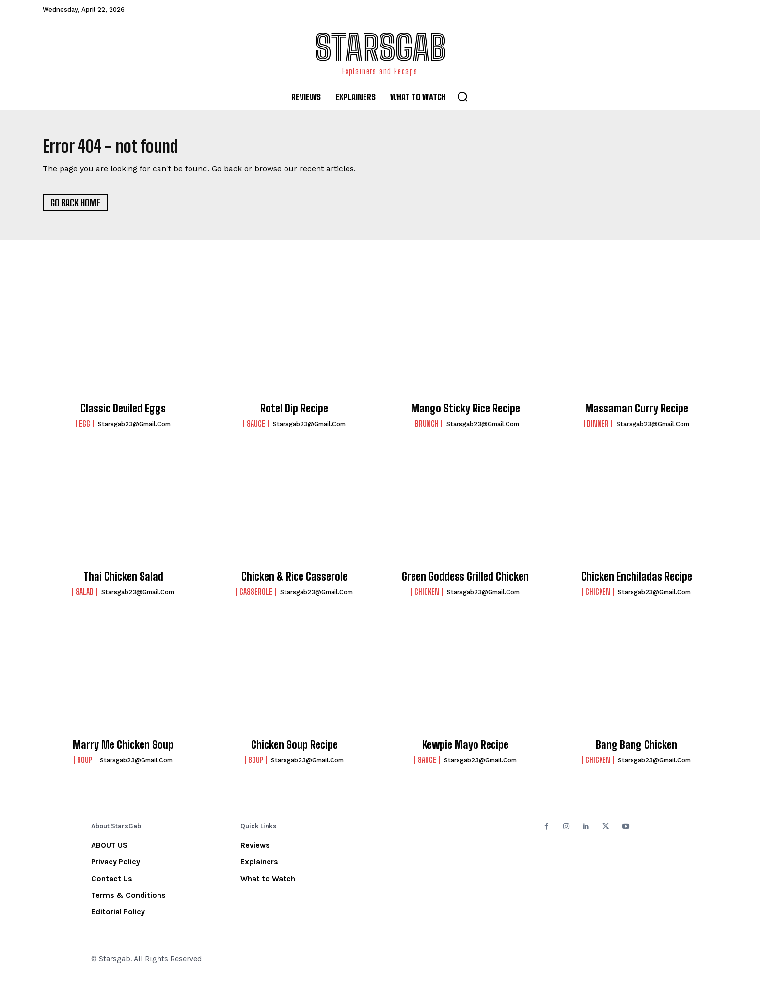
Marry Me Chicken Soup (123, 748)
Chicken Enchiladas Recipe (636, 580)
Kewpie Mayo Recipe (465, 748)
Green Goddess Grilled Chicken (465, 580)
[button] (462, 96)
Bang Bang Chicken (636, 748)
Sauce (256, 428)
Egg (84, 428)
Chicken (426, 596)
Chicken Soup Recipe (294, 748)
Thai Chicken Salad (123, 580)
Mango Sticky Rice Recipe (465, 412)
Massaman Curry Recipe (636, 412)
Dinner (598, 428)
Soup (84, 764)
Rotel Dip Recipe (294, 412)
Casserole (255, 596)
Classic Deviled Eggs (123, 412)
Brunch (427, 428)
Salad (85, 596)
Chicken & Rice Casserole (294, 580)
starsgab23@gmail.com (134, 428)
